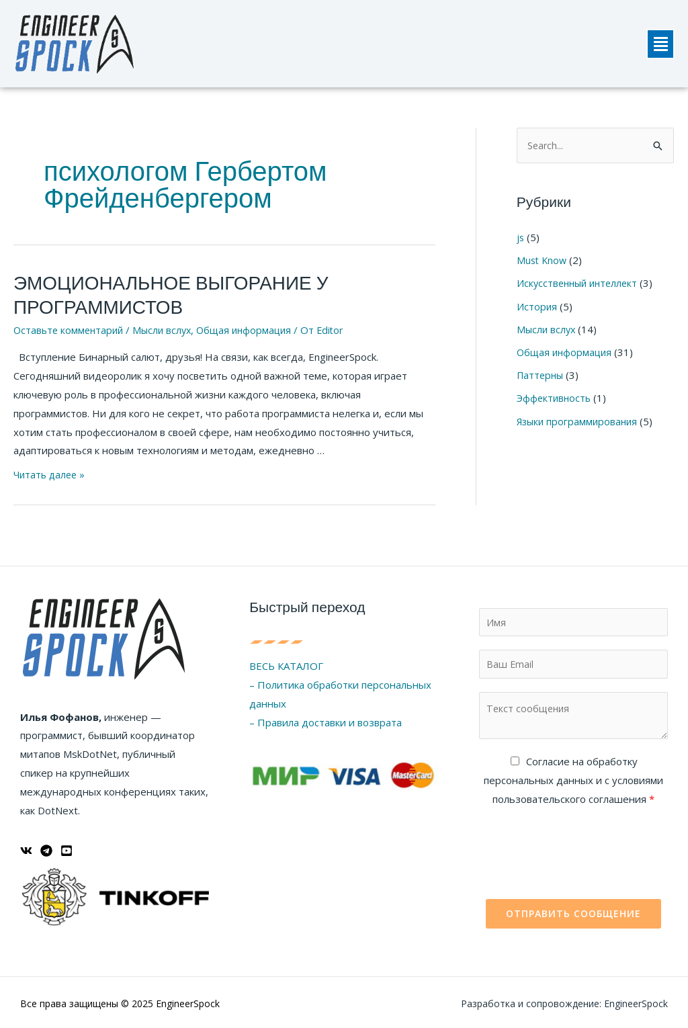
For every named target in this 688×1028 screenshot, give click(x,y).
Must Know (543, 260)
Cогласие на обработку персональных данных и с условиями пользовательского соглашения (573, 778)
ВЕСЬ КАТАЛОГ (286, 660)
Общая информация (253, 325)
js (521, 238)
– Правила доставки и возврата (325, 717)
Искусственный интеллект (580, 283)
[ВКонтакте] (26, 845)
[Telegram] (46, 845)
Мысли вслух (167, 325)
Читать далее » (51, 469)
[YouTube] (66, 845)
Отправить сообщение (573, 911)
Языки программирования (579, 419)
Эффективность (555, 396)
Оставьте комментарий (70, 325)
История (537, 305)
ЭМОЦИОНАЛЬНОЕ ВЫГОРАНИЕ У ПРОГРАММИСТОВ (154, 293)
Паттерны (541, 373)
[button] (660, 44)
